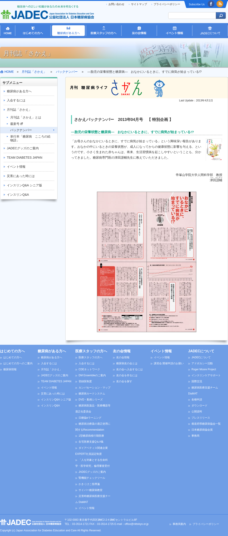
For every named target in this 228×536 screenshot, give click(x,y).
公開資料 (196, 411)
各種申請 (196, 399)
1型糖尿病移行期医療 (91, 435)
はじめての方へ (12, 351)
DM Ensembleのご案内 (92, 375)
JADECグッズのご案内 (23, 148)
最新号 (16, 124)
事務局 (195, 435)
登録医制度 (85, 381)
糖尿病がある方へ (19, 91)
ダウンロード (199, 405)
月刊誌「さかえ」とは (25, 117)
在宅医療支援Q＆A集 (91, 441)
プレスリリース (200, 417)
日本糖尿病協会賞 (202, 429)
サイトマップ (139, 4)
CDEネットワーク (89, 369)
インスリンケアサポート (206, 375)
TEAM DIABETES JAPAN (24, 157)
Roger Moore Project (203, 369)
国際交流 (196, 381)
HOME (9, 71)
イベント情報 (16, 166)
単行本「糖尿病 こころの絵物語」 (30, 138)
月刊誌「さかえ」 (19, 109)
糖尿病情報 (10, 369)
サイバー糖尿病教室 (90, 490)
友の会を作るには (126, 375)
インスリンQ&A (18, 194)
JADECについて (201, 351)
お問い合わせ (116, 4)
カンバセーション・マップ (94, 387)
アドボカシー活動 (202, 363)
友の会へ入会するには (129, 369)
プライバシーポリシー (167, 4)
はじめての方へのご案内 (18, 363)
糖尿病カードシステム (92, 393)
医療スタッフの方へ (91, 351)
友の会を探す (124, 381)
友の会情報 (122, 351)
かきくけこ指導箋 (89, 484)
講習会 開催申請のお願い (169, 363)
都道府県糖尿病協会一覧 (206, 423)
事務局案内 (179, 524)
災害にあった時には (21, 176)
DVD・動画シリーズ (91, 399)
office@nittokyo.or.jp (137, 524)
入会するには (16, 100)
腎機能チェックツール (92, 477)
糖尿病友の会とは (126, 363)
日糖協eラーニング (90, 417)
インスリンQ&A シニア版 (24, 185)
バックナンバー (21, 130)
